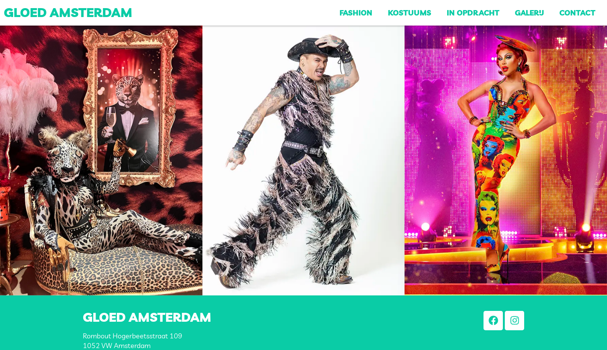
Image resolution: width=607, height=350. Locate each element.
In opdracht (473, 12)
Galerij (529, 12)
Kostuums (409, 12)
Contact (577, 12)
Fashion (356, 12)
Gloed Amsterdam (68, 12)
